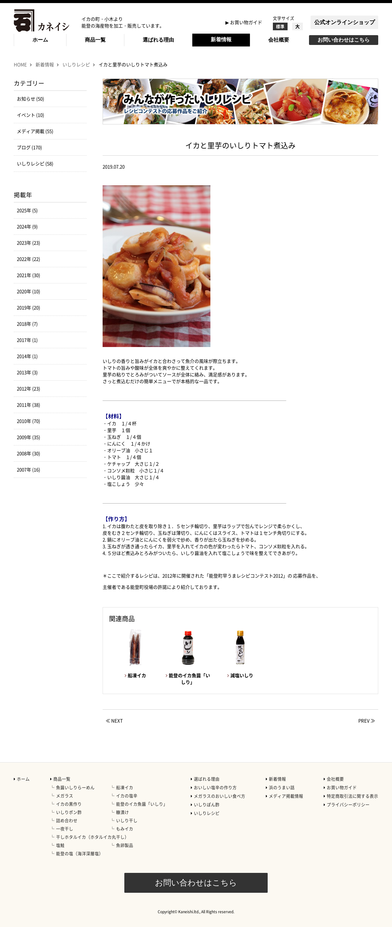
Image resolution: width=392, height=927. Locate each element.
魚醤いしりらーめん (75, 787)
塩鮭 (60, 845)
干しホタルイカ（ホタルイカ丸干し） (92, 837)
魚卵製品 (124, 845)
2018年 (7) (27, 323)
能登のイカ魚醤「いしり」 (142, 804)
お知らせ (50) (30, 98)
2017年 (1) (27, 340)
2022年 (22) (28, 259)
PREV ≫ (366, 720)
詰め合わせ (66, 820)
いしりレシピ (76, 64)
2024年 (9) (27, 226)
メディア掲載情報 (286, 796)
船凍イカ (124, 787)
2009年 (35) (28, 437)
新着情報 (221, 39)
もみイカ (124, 828)
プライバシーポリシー (348, 804)
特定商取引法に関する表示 (352, 796)
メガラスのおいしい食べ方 (219, 796)
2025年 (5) (27, 210)
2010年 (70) (28, 421)
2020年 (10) (28, 291)
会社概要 (278, 40)
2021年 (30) (28, 275)
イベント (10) (30, 115)
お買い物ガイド (246, 22)
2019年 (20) (28, 307)
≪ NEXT (114, 720)
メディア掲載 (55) (35, 131)
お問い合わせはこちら (344, 40)
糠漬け (122, 812)
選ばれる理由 (158, 40)
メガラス (64, 795)
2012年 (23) (28, 388)
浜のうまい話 (282, 787)
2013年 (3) (27, 372)
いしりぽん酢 (207, 804)
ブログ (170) (29, 147)
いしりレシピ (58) (35, 163)
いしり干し (127, 820)
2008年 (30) (28, 453)
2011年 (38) (28, 404)
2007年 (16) (28, 469)
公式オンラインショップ (344, 22)
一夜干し (64, 828)
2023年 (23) (28, 242)
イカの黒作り (69, 804)
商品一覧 (95, 40)
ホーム (40, 40)
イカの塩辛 (127, 795)
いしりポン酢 (69, 812)
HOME (20, 64)
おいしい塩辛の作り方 (215, 787)
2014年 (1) (27, 356)
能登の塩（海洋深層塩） (79, 853)
